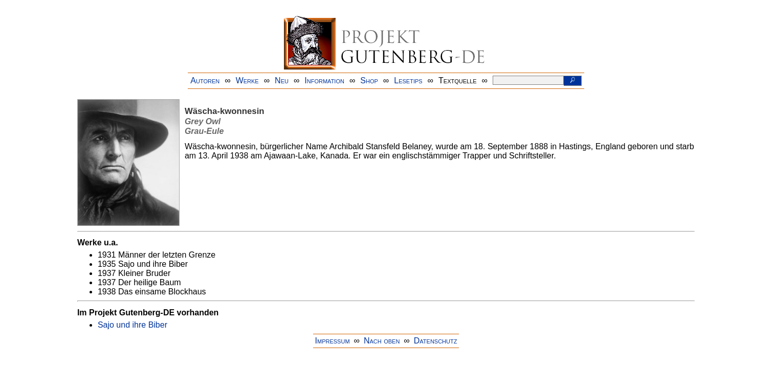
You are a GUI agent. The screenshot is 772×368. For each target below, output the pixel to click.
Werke (247, 80)
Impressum (332, 340)
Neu (282, 80)
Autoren (204, 80)
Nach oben (382, 340)
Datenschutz (435, 340)
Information (324, 80)
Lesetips (408, 80)
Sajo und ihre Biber (132, 324)
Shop (369, 80)
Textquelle (457, 80)
